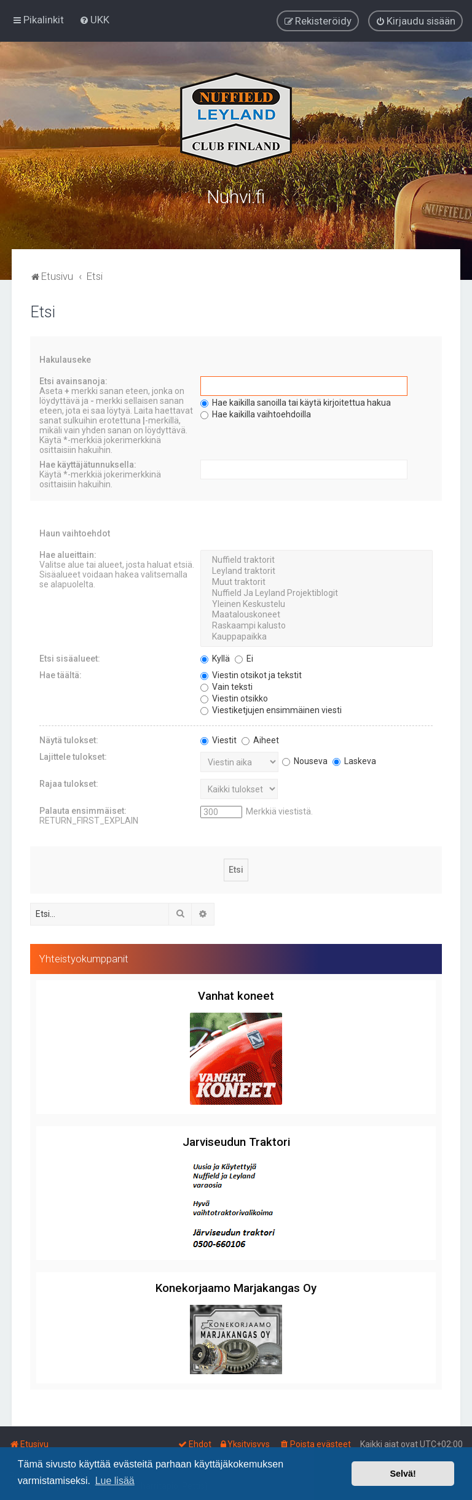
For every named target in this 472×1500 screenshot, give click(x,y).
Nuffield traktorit (316, 559)
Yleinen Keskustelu (316, 603)
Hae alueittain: (67, 554)
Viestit (218, 739)
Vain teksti (226, 685)
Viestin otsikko (234, 697)
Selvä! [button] (402, 1474)
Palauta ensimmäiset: (83, 809)
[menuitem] (94, 19)
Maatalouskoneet (316, 614)
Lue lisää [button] (115, 1480)
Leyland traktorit (316, 570)
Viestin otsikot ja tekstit (251, 674)
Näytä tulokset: (68, 739)
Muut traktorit (316, 581)
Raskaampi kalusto (316, 624)
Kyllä (215, 657)
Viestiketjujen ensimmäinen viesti (271, 709)
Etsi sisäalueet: (69, 657)
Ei (244, 657)
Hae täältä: (60, 674)
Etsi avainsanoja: (73, 380)
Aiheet (260, 739)
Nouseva (305, 760)
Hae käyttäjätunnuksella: (87, 464)
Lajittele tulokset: (73, 755)
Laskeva (354, 760)
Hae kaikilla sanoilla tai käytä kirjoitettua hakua (295, 402)
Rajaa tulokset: (68, 782)
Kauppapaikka (316, 635)
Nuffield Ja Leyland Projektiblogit (316, 592)
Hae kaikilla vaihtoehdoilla (255, 414)
